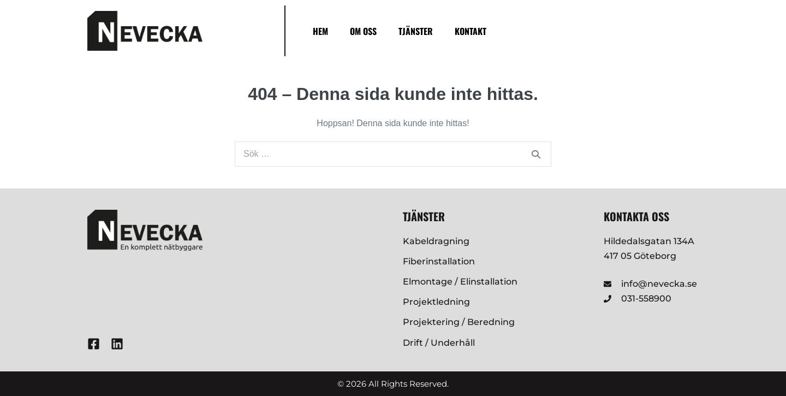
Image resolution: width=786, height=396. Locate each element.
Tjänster (415, 31)
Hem (320, 31)
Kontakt (470, 31)
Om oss (363, 31)
